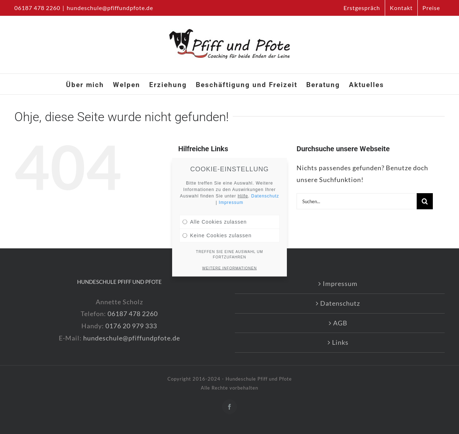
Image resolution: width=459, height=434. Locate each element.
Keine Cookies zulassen (217, 223)
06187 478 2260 (133, 314)
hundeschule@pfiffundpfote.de (110, 7)
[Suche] (425, 201)
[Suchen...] (357, 201)
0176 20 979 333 (131, 326)
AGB (340, 323)
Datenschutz (340, 303)
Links (340, 342)
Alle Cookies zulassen (215, 210)
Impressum (340, 283)
